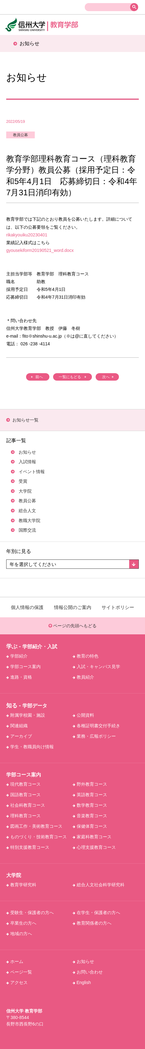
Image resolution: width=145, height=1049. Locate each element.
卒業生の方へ (21, 923)
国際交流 (27, 530)
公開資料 (83, 715)
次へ (106, 377)
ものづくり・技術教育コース (36, 836)
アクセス (17, 982)
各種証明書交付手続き (96, 725)
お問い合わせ (88, 971)
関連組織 (17, 725)
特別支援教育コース (27, 847)
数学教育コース (90, 805)
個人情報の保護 (27, 607)
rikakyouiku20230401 (26, 234)
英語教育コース (90, 794)
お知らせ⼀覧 (25, 419)
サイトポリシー (118, 607)
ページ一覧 (19, 971)
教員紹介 (83, 677)
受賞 (23, 481)
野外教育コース (90, 784)
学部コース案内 (23, 666)
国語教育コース (23, 794)
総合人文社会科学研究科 (99, 884)
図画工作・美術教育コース (34, 826)
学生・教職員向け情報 (30, 746)
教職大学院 (29, 520)
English (82, 982)
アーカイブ (19, 736)
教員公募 (20, 135)
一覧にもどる (70, 377)
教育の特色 (85, 656)
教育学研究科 (21, 884)
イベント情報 (32, 471)
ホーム (14, 961)
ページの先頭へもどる (72, 625)
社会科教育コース (25, 805)
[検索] (109, 7)
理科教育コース (23, 815)
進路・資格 (19, 677)
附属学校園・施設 (25, 715)
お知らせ (27, 452)
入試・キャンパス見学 (96, 666)
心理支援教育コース (94, 847)
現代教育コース (23, 784)
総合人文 (27, 510)
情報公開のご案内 (72, 607)
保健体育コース (90, 826)
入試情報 (27, 461)
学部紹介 (17, 656)
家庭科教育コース (92, 836)
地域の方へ (19, 933)
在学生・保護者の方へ (96, 912)
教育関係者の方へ (92, 923)
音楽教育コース (90, 815)
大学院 (25, 491)
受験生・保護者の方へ (30, 912)
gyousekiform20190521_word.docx (40, 250)
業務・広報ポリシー (94, 736)
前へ (39, 377)
